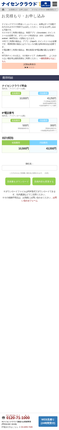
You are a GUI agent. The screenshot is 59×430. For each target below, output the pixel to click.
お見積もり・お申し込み (18, 9)
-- (18, 418)
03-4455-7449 (27, 427)
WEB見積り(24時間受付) (48, 421)
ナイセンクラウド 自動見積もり (44, 9)
